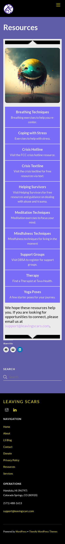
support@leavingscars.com (18, 511)
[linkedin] (14, 409)
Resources (9, 466)
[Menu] (58, 4)
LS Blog (7, 440)
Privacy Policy (11, 460)
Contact (7, 446)
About (6, 433)
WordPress (21, 531)
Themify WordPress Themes (43, 531)
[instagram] (6, 409)
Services (8, 473)
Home (6, 426)
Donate (7, 453)
